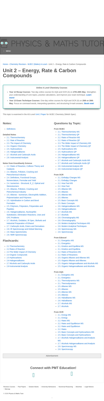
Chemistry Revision (18, 64)
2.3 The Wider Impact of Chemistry (21, 252)
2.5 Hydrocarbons (14, 258)
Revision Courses (9, 387)
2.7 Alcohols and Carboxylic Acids (21, 263)
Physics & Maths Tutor (15, 393)
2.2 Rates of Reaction (16, 249)
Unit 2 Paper (40, 114)
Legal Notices (89, 387)
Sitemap (7, 389)
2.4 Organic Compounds (17, 255)
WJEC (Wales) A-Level (37, 64)
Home (5, 64)
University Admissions (48, 387)
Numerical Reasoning (66, 387)
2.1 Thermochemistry (15, 246)
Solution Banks (34, 387)
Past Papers (22, 387)
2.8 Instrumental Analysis (17, 266)
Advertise (79, 387)
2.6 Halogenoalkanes (16, 260)
